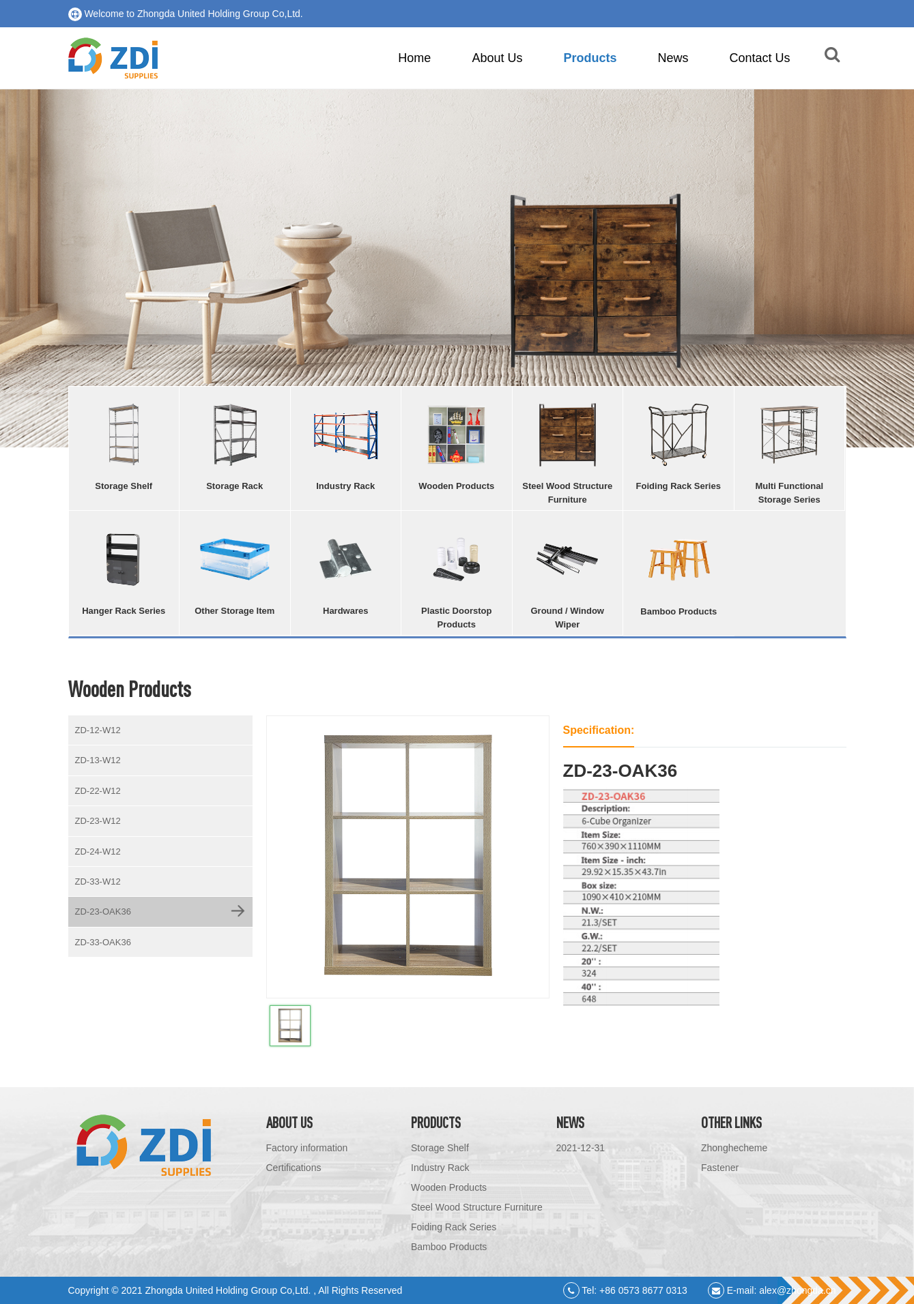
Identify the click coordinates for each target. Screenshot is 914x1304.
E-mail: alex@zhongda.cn (772, 1290)
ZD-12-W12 (98, 730)
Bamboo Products (449, 1246)
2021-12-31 (580, 1147)
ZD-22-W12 (98, 791)
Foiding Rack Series (453, 1226)
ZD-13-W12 (98, 760)
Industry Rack (440, 1167)
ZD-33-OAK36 (103, 942)
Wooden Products (449, 1187)
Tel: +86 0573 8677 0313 (625, 1290)
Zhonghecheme (734, 1147)
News (672, 58)
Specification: (599, 730)
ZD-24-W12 (98, 851)
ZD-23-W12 (98, 821)
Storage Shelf (440, 1147)
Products (589, 58)
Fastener (720, 1167)
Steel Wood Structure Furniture (477, 1207)
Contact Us (759, 58)
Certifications (294, 1167)
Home (414, 58)
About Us (497, 58)
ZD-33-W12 (98, 881)
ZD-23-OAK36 (103, 911)
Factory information (307, 1147)
